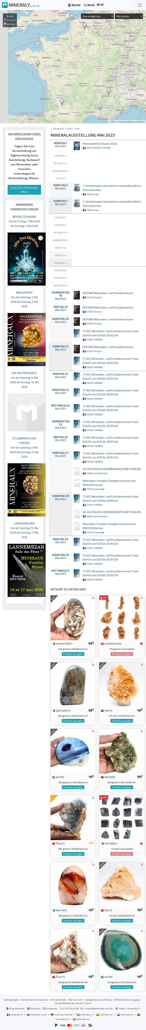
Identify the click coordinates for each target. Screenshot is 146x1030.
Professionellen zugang (127, 999)
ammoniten (62, 643)
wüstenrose (111, 643)
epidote (108, 777)
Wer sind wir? (75, 999)
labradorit (61, 710)
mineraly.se (81, 1019)
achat (58, 777)
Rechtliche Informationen (34, 999)
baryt (106, 710)
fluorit (58, 843)
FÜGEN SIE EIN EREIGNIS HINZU (24, 189)
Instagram (50, 1008)
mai (78, 128)
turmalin (109, 843)
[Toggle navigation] (139, 5)
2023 (69, 128)
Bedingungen (11, 999)
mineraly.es (104, 1014)
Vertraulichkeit (58, 999)
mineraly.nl (125, 1014)
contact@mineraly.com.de (98, 1008)
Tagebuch (58, 128)
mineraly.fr (15, 1014)
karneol (59, 910)
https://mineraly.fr (129, 1008)
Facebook (33, 1008)
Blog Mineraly (15, 1008)
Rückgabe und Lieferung (98, 999)
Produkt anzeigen (73, 654)
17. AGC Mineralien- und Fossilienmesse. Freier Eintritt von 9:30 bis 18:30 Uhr (111, 335)
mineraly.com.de (62, 1014)
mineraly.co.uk (37, 1014)
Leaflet (112, 122)
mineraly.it (85, 1014)
